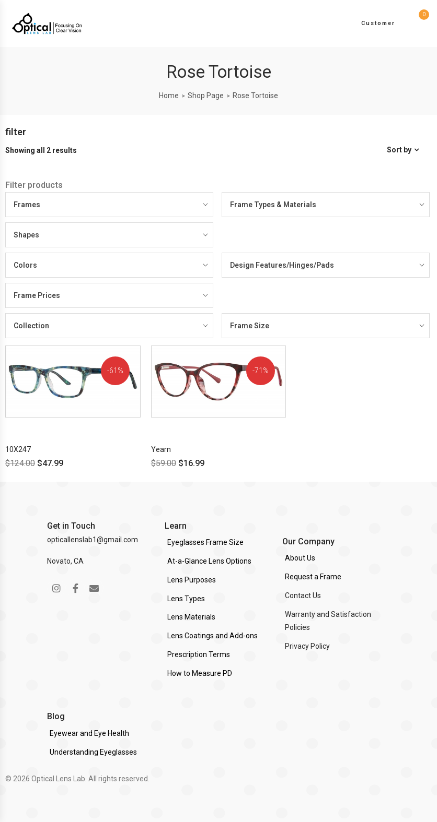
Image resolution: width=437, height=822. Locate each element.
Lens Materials (191, 617)
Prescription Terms (198, 654)
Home (169, 95)
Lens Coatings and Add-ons (212, 636)
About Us (300, 558)
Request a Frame (313, 577)
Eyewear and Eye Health (89, 733)
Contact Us (303, 595)
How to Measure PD (199, 673)
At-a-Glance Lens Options (209, 561)
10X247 (18, 449)
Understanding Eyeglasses (93, 752)
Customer (378, 23)
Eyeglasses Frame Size (205, 542)
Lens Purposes (191, 580)
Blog (56, 716)
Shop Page (206, 95)
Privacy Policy (307, 646)
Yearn (161, 449)
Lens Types (186, 598)
